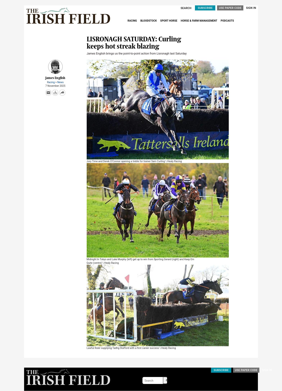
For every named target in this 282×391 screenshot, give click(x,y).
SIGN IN (251, 8)
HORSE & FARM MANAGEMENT (199, 20)
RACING (133, 20)
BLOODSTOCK (149, 20)
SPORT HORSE (169, 20)
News (60, 82)
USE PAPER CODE (230, 8)
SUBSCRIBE (205, 8)
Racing (51, 82)
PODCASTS (227, 20)
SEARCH (186, 8)
